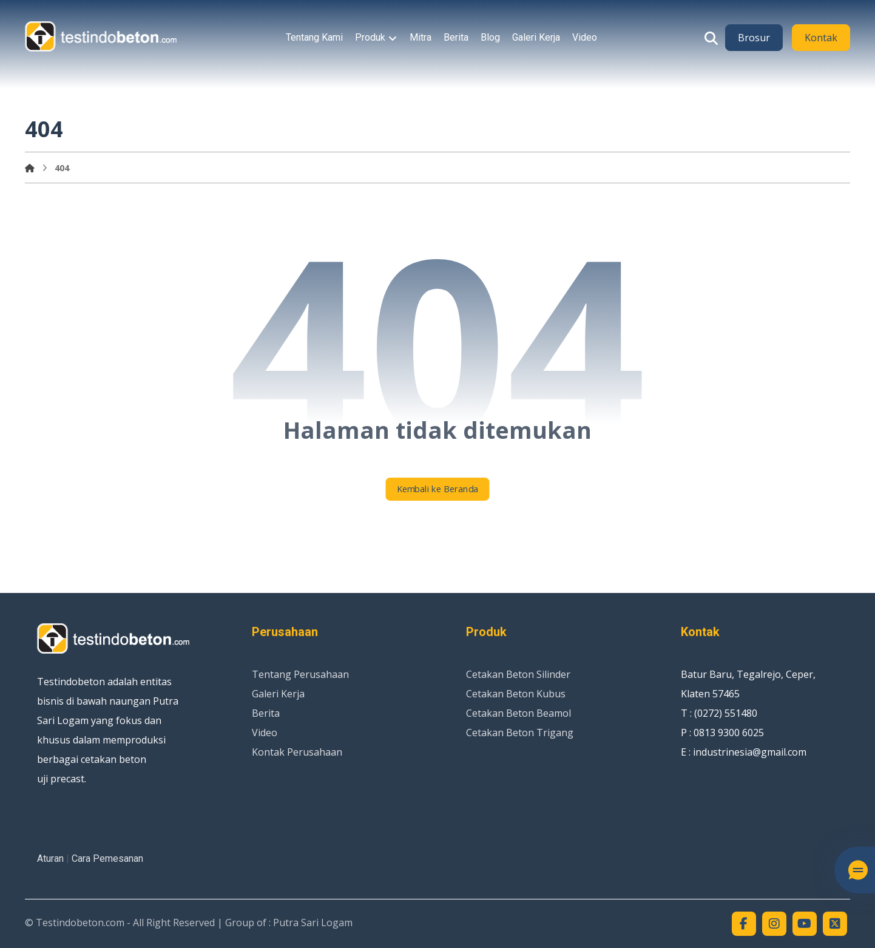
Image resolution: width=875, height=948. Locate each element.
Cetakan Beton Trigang (519, 732)
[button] (711, 38)
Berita (266, 713)
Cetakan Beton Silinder (518, 674)
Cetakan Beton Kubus (516, 693)
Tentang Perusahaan (300, 674)
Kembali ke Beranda (438, 489)
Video (264, 732)
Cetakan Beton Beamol (518, 713)
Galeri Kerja (278, 693)
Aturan (50, 858)
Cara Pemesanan (107, 858)
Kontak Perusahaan (297, 752)
